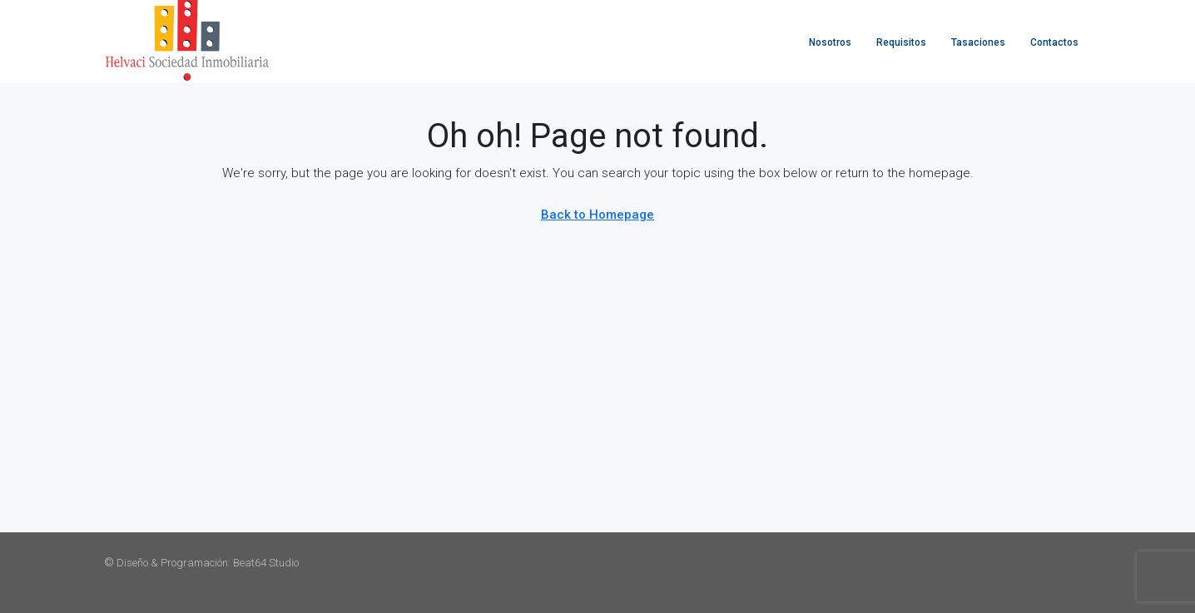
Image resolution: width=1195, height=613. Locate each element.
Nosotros (830, 42)
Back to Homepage (597, 214)
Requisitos (901, 42)
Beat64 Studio (266, 562)
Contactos (1054, 42)
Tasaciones (978, 42)
